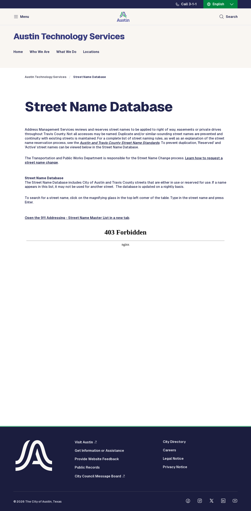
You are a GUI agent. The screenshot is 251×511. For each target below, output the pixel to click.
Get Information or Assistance (99, 450)
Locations (91, 52)
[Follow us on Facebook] (188, 501)
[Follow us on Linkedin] (223, 501)
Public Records (87, 467)
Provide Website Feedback (97, 459)
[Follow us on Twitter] (211, 501)
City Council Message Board (98, 476)
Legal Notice (173, 458)
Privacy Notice (175, 467)
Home (18, 52)
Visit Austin (84, 442)
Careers (169, 450)
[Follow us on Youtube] (235, 501)
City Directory (174, 442)
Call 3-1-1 (189, 4)
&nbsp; (125, 362)
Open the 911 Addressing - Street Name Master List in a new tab (77, 296)
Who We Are (40, 52)
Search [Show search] (232, 16)
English (218, 4)
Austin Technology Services (45, 155)
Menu (24, 16)
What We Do (66, 52)
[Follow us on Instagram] (199, 501)
